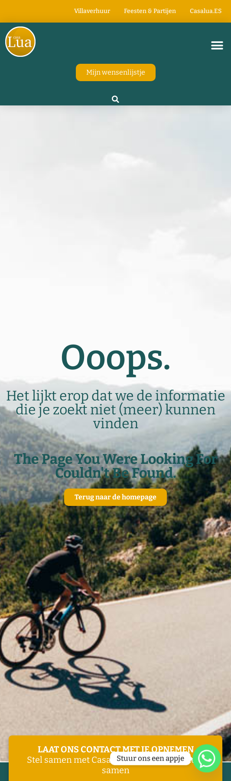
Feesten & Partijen (150, 11)
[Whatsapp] (206, 758)
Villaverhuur (92, 11)
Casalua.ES (205, 11)
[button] (217, 45)
